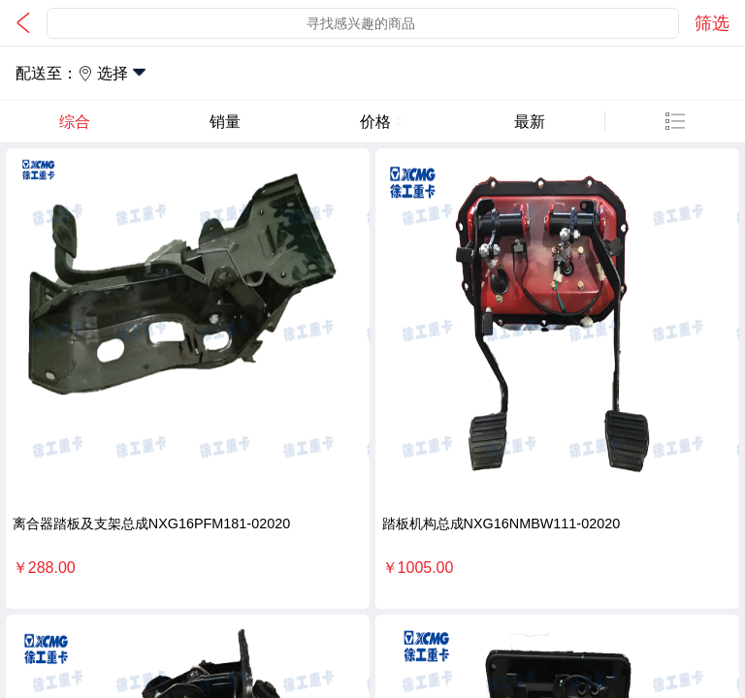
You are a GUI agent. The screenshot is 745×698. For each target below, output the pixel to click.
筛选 (712, 23)
